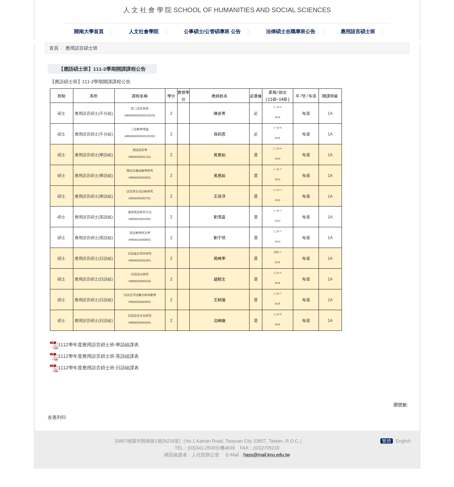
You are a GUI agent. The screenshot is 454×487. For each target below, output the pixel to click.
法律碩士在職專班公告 (290, 31)
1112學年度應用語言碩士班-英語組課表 (98, 356)
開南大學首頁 (89, 31)
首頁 (54, 48)
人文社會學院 (143, 31)
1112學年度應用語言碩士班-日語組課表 (98, 367)
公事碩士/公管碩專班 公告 (212, 31)
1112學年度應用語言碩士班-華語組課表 (98, 344)
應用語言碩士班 (358, 31)
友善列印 (57, 417)
